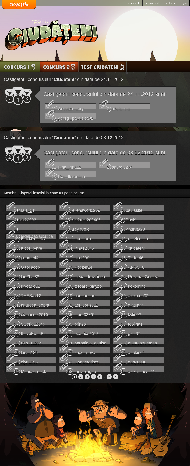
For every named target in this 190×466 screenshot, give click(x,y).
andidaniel (79, 237)
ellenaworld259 (83, 209)
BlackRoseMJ (29, 237)
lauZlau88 (26, 275)
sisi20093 (24, 218)
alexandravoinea (85, 275)
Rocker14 (79, 266)
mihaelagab (81, 370)
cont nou (170, 3)
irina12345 (80, 247)
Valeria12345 (29, 323)
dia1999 (77, 256)
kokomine (133, 285)
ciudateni (132, 247)
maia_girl (24, 209)
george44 (25, 256)
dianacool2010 (30, 313)
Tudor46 (131, 256)
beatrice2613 (82, 332)
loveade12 (26, 285)
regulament (152, 3)
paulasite (131, 209)
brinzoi (76, 323)
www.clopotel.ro (19, 4)
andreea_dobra (31, 304)
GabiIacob (26, 266)
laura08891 (80, 313)
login (184, 3)
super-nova (80, 351)
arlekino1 (132, 351)
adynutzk (77, 228)
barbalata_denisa (86, 342)
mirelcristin (134, 237)
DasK (128, 218)
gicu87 (130, 332)
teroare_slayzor (84, 285)
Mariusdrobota (30, 370)
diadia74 (132, 304)
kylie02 (130, 313)
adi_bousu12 (82, 304)
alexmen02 (134, 294)
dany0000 (133, 361)
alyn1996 (25, 361)
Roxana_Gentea (139, 275)
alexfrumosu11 (137, 370)
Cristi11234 (27, 342)
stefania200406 (83, 218)
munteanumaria (138, 342)
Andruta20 (132, 228)
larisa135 (25, 351)
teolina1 (131, 323)
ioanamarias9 (83, 361)
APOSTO (132, 266)
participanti (133, 3)
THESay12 (27, 294)
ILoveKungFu (29, 332)
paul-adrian (80, 294)
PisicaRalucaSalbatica (32, 228)
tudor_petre (27, 247)
